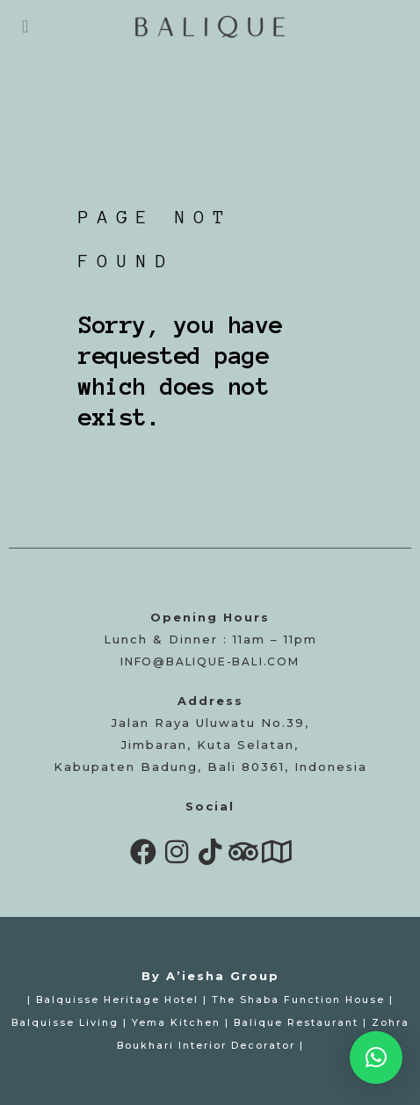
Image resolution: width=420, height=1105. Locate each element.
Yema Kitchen (176, 1023)
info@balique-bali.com (210, 661)
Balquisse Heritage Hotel (117, 1000)
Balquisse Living (65, 1023)
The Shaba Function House (298, 1000)
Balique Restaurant (296, 1023)
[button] (376, 1057)
